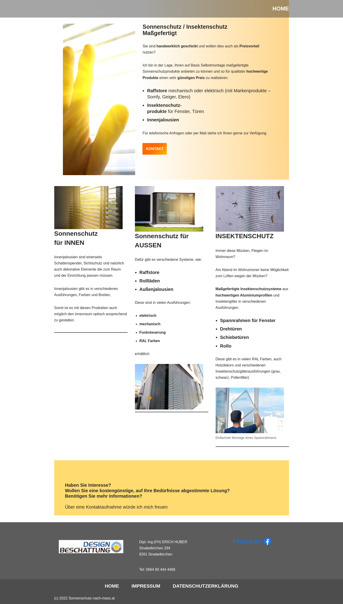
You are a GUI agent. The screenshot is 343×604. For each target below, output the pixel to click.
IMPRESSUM (146, 586)
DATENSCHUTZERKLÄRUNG (205, 586)
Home (112, 586)
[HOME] (281, 8)
